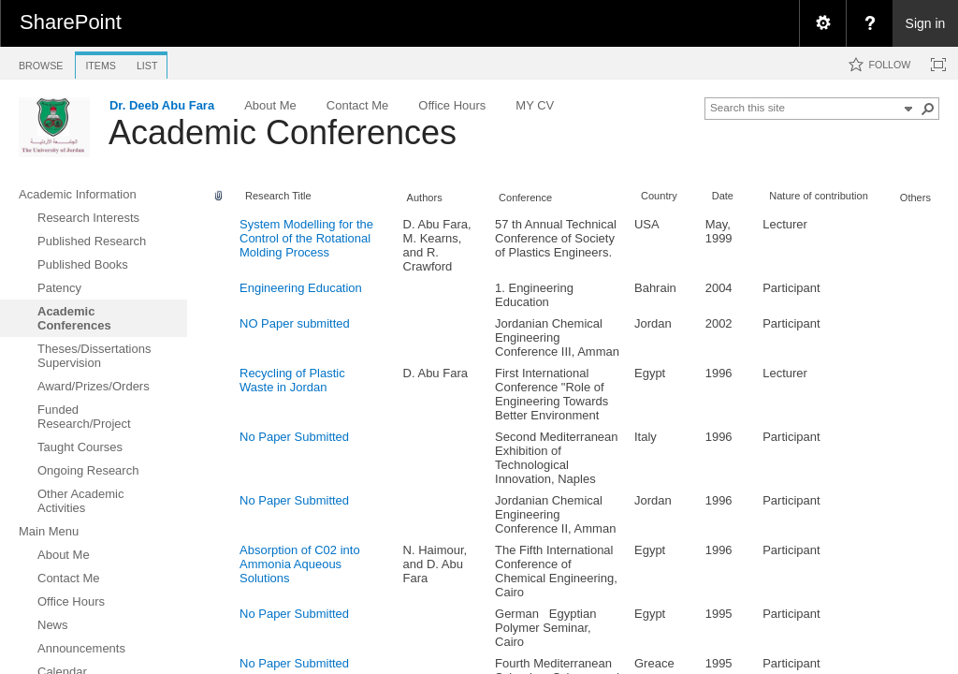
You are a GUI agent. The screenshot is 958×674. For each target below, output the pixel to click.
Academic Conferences (283, 132)
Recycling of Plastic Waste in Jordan (292, 380)
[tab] (40, 62)
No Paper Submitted (294, 437)
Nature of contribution (818, 195)
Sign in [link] (926, 23)
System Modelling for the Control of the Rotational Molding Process (306, 238)
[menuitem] (822, 23)
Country (659, 195)
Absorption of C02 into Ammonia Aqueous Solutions (300, 564)
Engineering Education (301, 288)
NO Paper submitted (295, 323)
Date (722, 195)
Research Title (278, 195)
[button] (928, 108)
